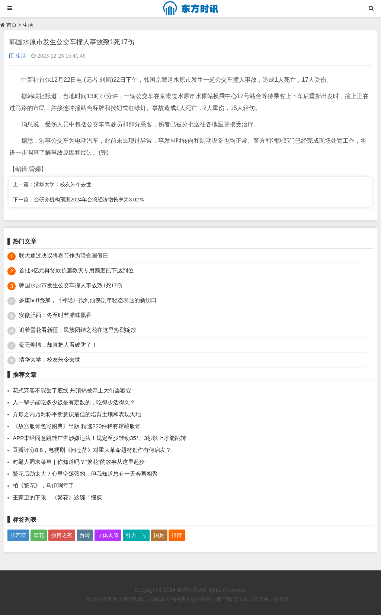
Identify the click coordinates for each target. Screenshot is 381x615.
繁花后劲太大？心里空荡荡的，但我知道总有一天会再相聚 (85, 473)
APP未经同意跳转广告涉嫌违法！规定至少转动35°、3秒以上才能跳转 (99, 438)
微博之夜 (61, 535)
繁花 (38, 535)
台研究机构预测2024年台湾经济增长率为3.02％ (89, 200)
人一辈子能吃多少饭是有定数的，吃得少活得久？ (74, 402)
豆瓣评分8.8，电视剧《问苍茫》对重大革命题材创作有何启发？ (92, 450)
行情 (177, 535)
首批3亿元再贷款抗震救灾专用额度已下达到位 (76, 270)
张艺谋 (18, 535)
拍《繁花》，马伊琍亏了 (43, 485)
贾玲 (85, 535)
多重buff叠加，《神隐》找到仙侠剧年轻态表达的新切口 (88, 300)
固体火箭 (107, 535)
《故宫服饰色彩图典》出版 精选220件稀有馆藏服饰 (77, 426)
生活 (28, 25)
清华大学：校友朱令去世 (62, 184)
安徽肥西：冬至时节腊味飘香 (55, 315)
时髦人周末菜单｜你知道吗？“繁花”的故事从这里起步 (79, 462)
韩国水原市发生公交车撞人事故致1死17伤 (70, 285)
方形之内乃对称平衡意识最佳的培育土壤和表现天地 (77, 414)
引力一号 (136, 535)
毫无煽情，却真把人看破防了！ (58, 345)
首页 (11, 25)
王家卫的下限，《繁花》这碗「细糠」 (60, 497)
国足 (159, 535)
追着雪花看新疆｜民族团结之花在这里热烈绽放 (77, 330)
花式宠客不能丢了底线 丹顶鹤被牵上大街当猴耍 (72, 390)
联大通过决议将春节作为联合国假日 (63, 256)
